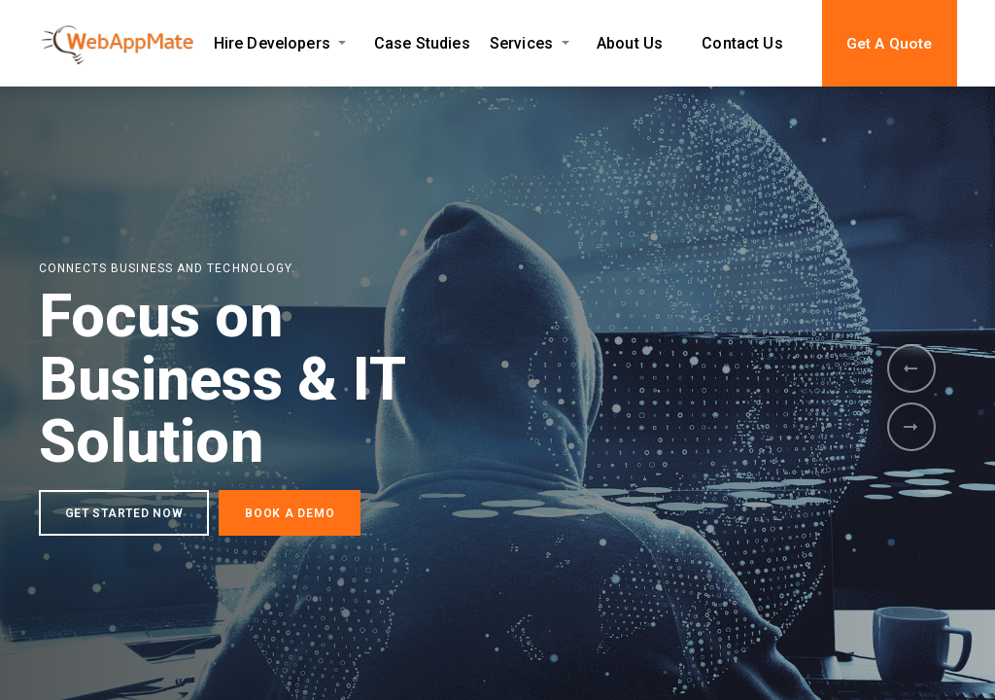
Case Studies (422, 43)
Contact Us (742, 43)
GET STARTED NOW (124, 518)
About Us (630, 43)
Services (521, 43)
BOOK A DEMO (289, 518)
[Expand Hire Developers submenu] (342, 43)
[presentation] (911, 368)
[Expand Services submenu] (565, 43)
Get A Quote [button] (889, 43)
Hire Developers (272, 43)
